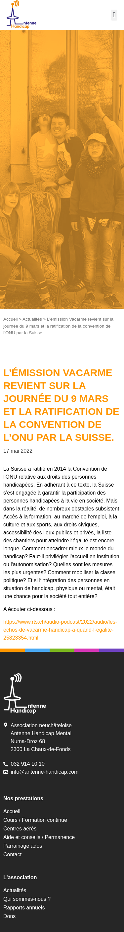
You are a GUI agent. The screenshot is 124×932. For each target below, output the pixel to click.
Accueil (10, 319)
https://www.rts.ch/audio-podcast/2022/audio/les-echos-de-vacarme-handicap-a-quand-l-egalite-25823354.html (60, 630)
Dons (9, 916)
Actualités (32, 319)
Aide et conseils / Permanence (39, 837)
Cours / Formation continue (35, 820)
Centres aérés (20, 828)
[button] (114, 15)
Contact (12, 854)
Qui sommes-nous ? (27, 899)
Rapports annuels (24, 907)
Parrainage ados (22, 846)
